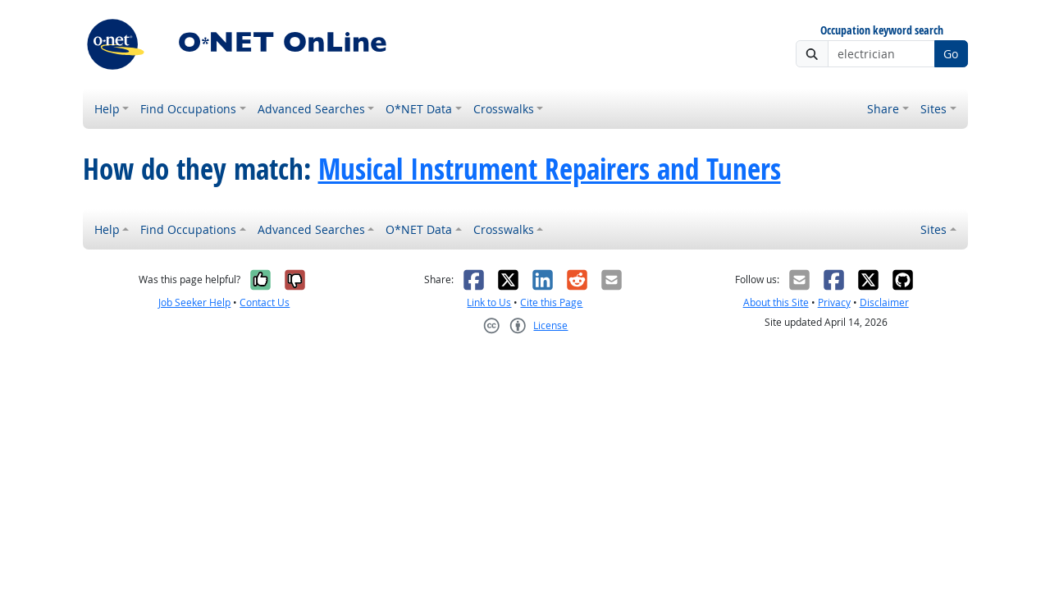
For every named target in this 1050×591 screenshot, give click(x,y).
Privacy (834, 302)
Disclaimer (884, 302)
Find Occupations (188, 109)
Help (107, 109)
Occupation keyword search (881, 31)
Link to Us (489, 302)
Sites (933, 109)
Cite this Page (551, 302)
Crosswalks (503, 109)
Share (883, 109)
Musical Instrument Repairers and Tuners (549, 169)
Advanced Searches (311, 109)
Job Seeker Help (194, 302)
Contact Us (265, 302)
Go (950, 54)
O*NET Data (419, 109)
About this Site (776, 302)
